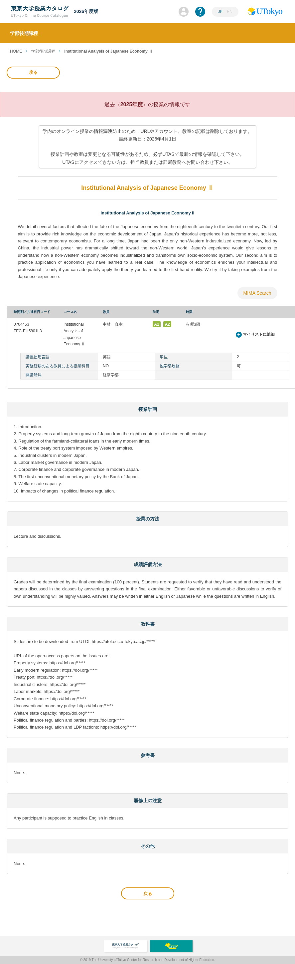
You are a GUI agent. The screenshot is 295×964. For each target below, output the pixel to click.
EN (229, 11)
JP (220, 11)
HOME (16, 51)
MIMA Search (257, 293)
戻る (33, 72)
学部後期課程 (43, 51)
